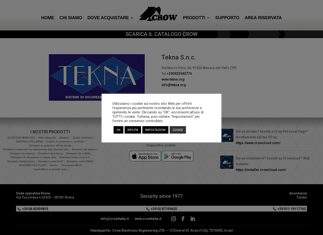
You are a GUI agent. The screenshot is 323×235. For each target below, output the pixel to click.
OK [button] (118, 130)
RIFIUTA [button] (132, 130)
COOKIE (178, 130)
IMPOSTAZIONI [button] (155, 130)
